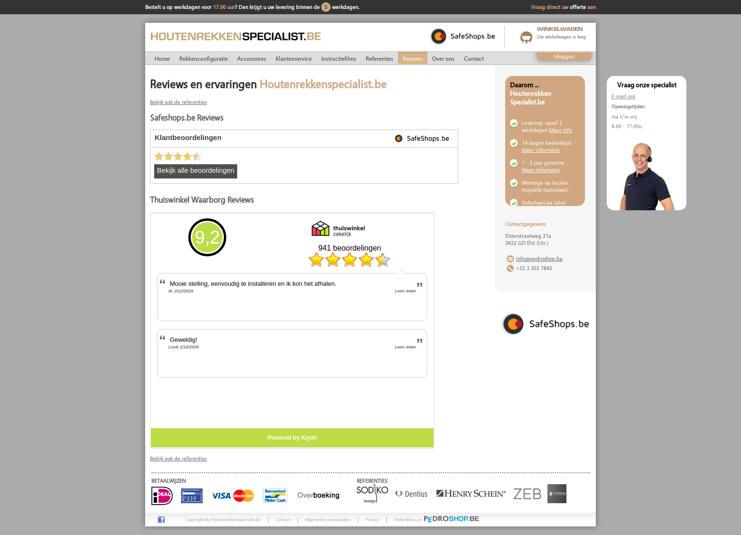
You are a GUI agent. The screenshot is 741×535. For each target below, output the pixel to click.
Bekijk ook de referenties (178, 101)
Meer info (560, 129)
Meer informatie (541, 149)
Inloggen (564, 56)
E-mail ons (623, 96)
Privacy (372, 519)
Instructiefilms (338, 58)
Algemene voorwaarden (328, 519)
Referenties (379, 58)
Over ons (443, 58)
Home (162, 58)
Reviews (413, 58)
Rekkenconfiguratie (203, 58)
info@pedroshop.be (539, 258)
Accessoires (251, 58)
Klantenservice (294, 58)
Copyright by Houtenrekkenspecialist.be (223, 519)
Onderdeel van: (437, 519)
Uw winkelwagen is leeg (561, 36)
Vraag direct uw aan (563, 6)
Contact (474, 58)
